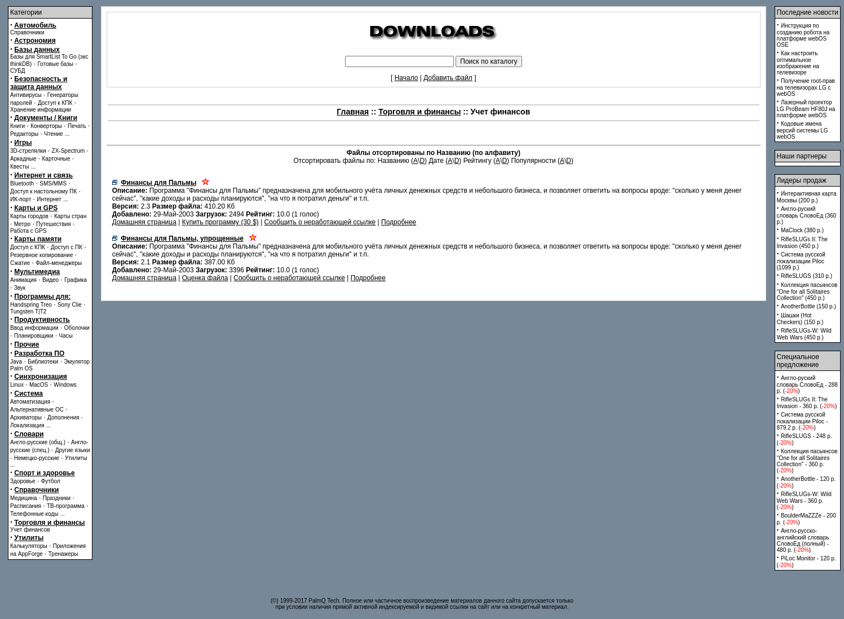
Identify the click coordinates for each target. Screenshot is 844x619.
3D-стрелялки (28, 151)
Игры (23, 143)
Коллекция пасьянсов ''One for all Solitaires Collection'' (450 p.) (807, 291)
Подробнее (398, 222)
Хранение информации (40, 110)
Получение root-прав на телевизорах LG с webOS (806, 87)
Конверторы (46, 126)
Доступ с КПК (27, 247)
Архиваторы (26, 417)
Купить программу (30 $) (220, 222)
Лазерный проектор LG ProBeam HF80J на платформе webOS (806, 108)
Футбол (50, 481)
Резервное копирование (41, 255)
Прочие (26, 344)
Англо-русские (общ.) (37, 442)
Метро (22, 224)
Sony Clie (70, 305)
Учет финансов (30, 530)
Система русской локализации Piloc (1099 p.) (801, 261)
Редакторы (24, 134)
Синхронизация (40, 377)
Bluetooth (22, 183)
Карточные (56, 159)
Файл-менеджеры (59, 263)
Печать (77, 126)
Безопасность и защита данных (38, 83)
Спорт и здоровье (44, 473)
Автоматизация (30, 402)
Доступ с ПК (66, 247)
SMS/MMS (53, 183)
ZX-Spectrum (68, 151)
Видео (50, 280)
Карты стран (70, 216)
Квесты (19, 166)
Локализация (27, 425)
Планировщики (34, 336)
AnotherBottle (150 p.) (808, 306)
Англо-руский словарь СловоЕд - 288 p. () (807, 384)
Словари (28, 434)
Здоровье (23, 481)
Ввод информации (34, 328)
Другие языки (72, 450)
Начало (406, 78)
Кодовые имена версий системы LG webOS (802, 130)
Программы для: (42, 296)
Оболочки (77, 328)
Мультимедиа (37, 272)
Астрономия (34, 41)
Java (16, 362)
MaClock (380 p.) (802, 230)
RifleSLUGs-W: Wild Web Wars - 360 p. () (804, 500)
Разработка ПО (39, 353)
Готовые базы (55, 64)
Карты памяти (37, 239)
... (67, 134)
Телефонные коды (34, 514)
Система (28, 393)
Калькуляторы (28, 546)
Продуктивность (42, 320)
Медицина (23, 498)
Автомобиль (35, 25)
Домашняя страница (144, 222)
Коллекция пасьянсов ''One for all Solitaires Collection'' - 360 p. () (807, 461)
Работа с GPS (28, 231)
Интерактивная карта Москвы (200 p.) (807, 197)
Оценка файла (205, 278)
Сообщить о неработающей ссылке (320, 222)
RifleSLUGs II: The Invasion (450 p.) (802, 242)
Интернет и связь (43, 175)
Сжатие (20, 263)
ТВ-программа (66, 506)
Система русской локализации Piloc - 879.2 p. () (802, 421)
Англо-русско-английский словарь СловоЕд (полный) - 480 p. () (803, 540)
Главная (353, 111)
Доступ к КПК (55, 103)
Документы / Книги (45, 118)
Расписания (25, 506)
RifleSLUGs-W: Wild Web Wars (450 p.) (804, 334)
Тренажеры (63, 554)
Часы (66, 336)
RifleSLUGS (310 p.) (806, 276)
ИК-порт (20, 199)
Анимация (23, 280)
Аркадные (23, 159)
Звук (20, 288)
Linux (17, 385)
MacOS (38, 385)
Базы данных (37, 50)
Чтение (53, 134)
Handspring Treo (31, 305)
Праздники (56, 498)
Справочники (27, 32)
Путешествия (53, 224)
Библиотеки (43, 362)
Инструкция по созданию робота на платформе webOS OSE (803, 35)
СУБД (17, 71)
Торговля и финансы (49, 523)
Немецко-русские (36, 458)
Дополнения (63, 417)
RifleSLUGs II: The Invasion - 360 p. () (807, 402)
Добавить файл (447, 78)
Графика (75, 280)
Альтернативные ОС (37, 409)
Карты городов (29, 216)
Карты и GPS (36, 208)
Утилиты (76, 458)
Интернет (49, 199)
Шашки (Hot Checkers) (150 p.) (800, 318)
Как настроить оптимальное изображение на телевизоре (798, 63)
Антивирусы (26, 95)
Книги (17, 126)
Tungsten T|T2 (28, 311)
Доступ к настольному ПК (43, 191)
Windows (65, 385)
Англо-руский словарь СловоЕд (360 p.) (807, 215)
